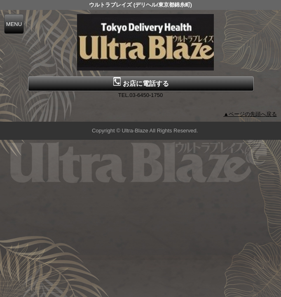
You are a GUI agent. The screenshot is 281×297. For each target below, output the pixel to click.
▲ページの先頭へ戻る (250, 114)
